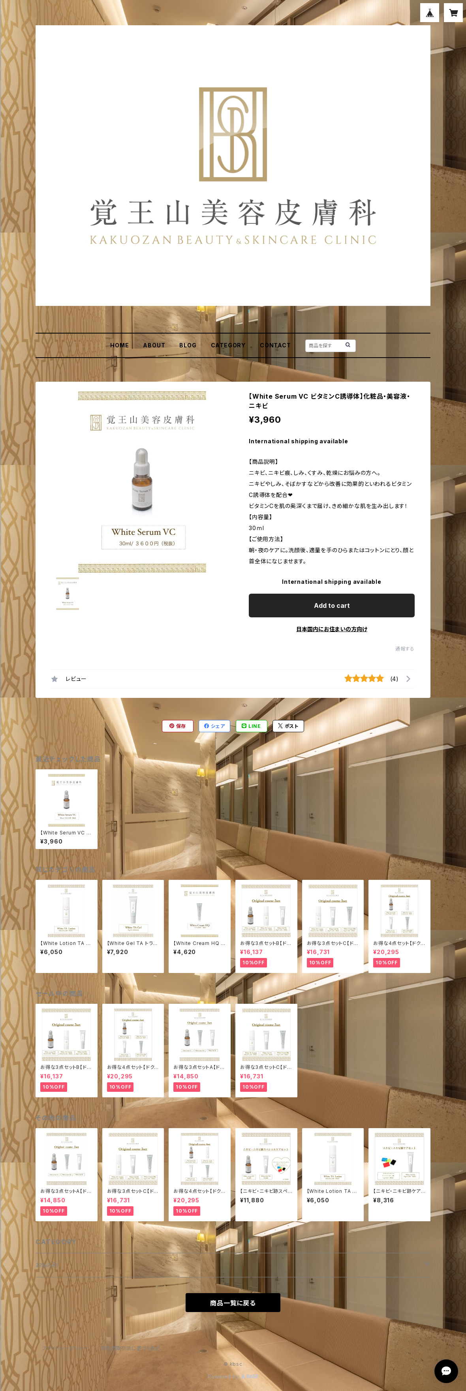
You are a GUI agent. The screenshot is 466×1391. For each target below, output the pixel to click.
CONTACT (275, 345)
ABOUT (154, 345)
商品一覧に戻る (233, 1303)
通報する (405, 649)
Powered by (233, 1377)
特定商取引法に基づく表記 (130, 1348)
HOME (119, 345)
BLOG (187, 345)
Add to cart (332, 605)
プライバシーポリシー (65, 1348)
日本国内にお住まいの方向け (331, 629)
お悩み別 (47, 1265)
